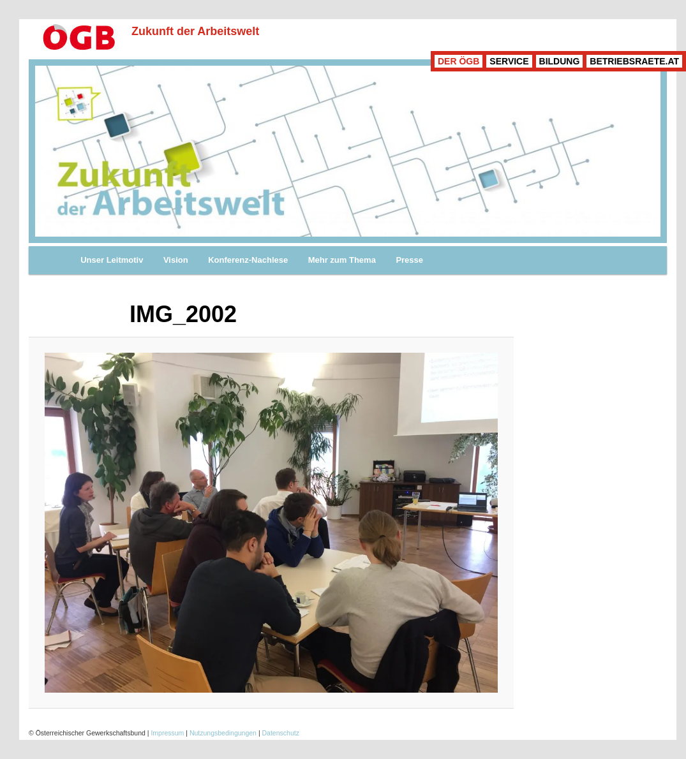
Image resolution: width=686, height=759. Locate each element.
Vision (175, 260)
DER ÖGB (458, 61)
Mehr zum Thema (342, 260)
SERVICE (508, 61)
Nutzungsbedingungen (223, 733)
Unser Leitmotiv (111, 260)
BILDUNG (559, 61)
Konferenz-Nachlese (248, 260)
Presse (409, 260)
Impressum (167, 733)
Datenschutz (280, 733)
